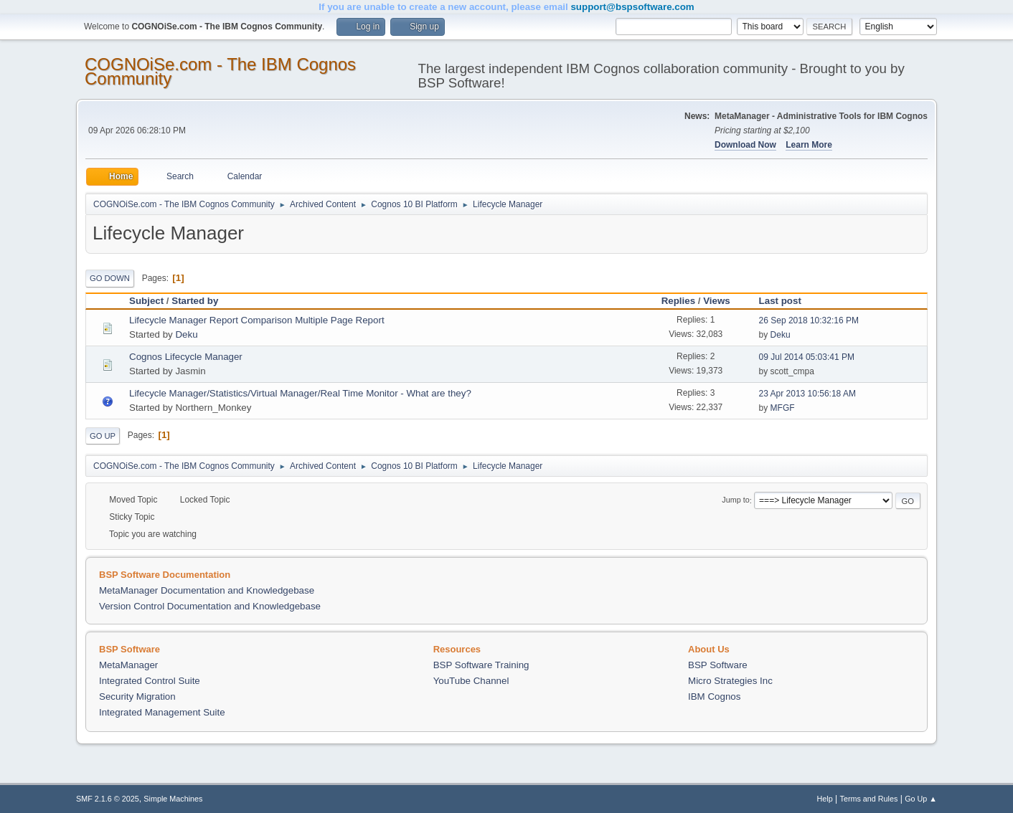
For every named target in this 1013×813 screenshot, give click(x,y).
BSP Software (718, 665)
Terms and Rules (869, 798)
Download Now (745, 145)
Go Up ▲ (921, 798)
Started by (194, 300)
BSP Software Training (481, 665)
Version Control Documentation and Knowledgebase (210, 606)
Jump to (735, 500)
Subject (146, 300)
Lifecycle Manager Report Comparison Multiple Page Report (257, 320)
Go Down (110, 278)
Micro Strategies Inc (730, 680)
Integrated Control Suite (149, 680)
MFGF (783, 408)
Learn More (809, 145)
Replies (678, 300)
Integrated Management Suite (162, 712)
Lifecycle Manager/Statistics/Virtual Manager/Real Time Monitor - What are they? (300, 393)
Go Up (103, 436)
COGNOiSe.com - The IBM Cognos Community (220, 71)
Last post (786, 300)
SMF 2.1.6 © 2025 (107, 798)
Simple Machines (172, 798)
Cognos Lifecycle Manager (185, 356)
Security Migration (137, 696)
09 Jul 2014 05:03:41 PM (806, 357)
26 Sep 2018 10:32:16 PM (809, 320)
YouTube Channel (471, 680)
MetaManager (128, 665)
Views (716, 300)
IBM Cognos (714, 696)
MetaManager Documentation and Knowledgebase (206, 590)
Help (825, 798)
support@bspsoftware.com (632, 6)
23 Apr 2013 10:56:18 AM (807, 394)
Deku (186, 334)
